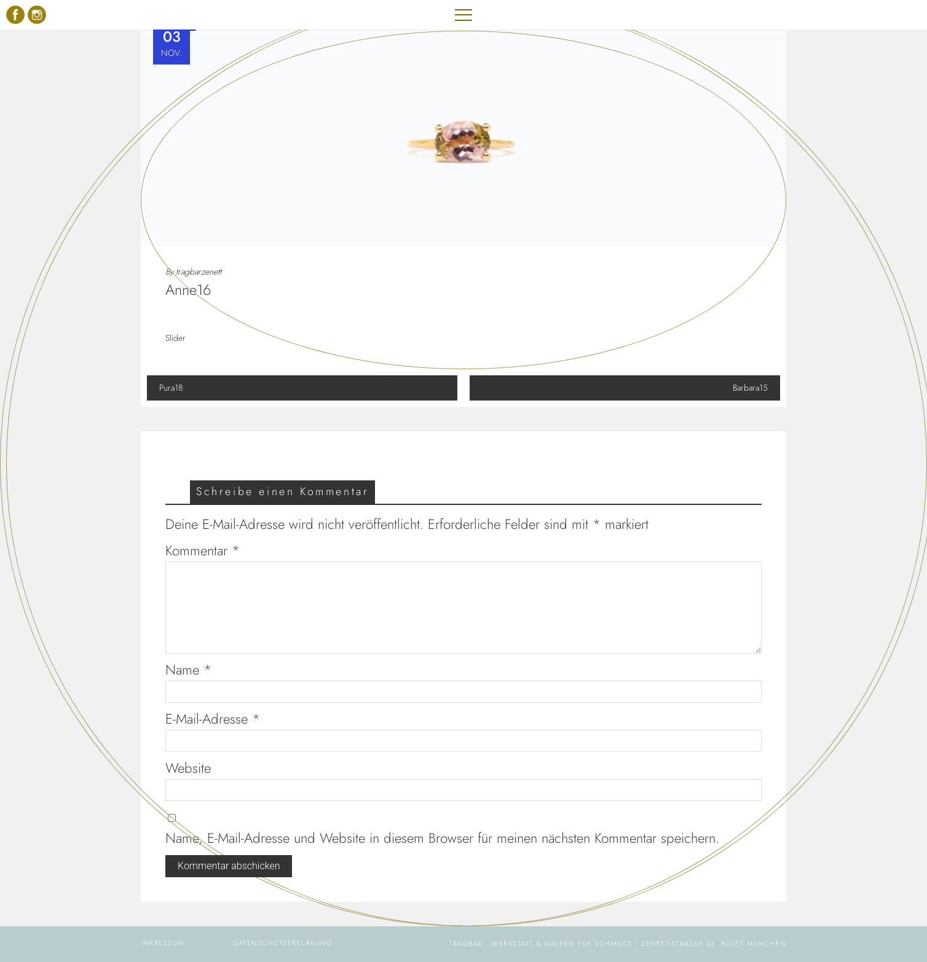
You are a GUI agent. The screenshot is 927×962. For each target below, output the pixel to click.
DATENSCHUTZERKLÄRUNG (282, 943)
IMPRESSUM (162, 943)
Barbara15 (625, 388)
